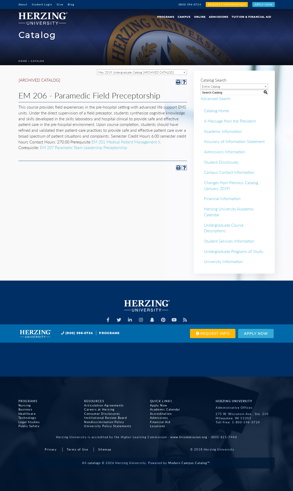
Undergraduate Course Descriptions (224, 228)
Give (60, 4)
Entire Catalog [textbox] (211, 86)
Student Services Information (229, 241)
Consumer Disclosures (102, 413)
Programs (165, 16)
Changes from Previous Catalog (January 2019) (231, 185)
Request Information (227, 4)
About (22, 4)
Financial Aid (160, 422)
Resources (94, 401)
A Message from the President (230, 120)
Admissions (218, 16)
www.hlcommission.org (188, 437)
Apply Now (264, 4)
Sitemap (104, 449)
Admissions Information (224, 151)
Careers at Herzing (99, 409)
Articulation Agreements (104, 405)
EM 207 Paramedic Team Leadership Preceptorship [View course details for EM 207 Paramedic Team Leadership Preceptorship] (83, 147)
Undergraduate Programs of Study (233, 251)
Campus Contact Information (229, 172)
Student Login (42, 4)
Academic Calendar (165, 409)
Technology (27, 418)
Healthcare (27, 413)
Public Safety (29, 426)
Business (25, 409)
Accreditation (161, 413)
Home (22, 61)
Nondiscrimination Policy (104, 422)
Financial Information (222, 198)
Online (200, 16)
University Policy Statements (108, 426)
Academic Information (223, 131)
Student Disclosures (221, 162)
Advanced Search (215, 98)
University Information (223, 261)
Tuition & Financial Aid (251, 16)
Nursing (24, 405)
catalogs (94, 463)
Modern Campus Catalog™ (189, 463)
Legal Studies (29, 422)
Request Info (213, 333)
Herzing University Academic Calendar (229, 211)
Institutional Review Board (105, 418)
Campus (184, 16)
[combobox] (142, 72)
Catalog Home (216, 110)
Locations (157, 426)
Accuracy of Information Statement (234, 141)
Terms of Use (77, 449)
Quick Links (161, 401)
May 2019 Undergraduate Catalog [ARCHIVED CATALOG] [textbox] (136, 72)
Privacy (51, 449)
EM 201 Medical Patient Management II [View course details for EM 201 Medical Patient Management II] (126, 141)
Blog (71, 4)
